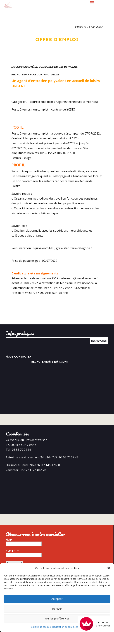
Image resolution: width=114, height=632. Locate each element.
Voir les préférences (57, 618)
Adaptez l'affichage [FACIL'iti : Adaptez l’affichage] (95, 624)
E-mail (12, 551)
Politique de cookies (40, 626)
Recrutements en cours (49, 362)
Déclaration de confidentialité (67, 626)
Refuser (57, 608)
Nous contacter (18, 357)
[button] (108, 568)
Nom (9, 540)
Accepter (57, 598)
